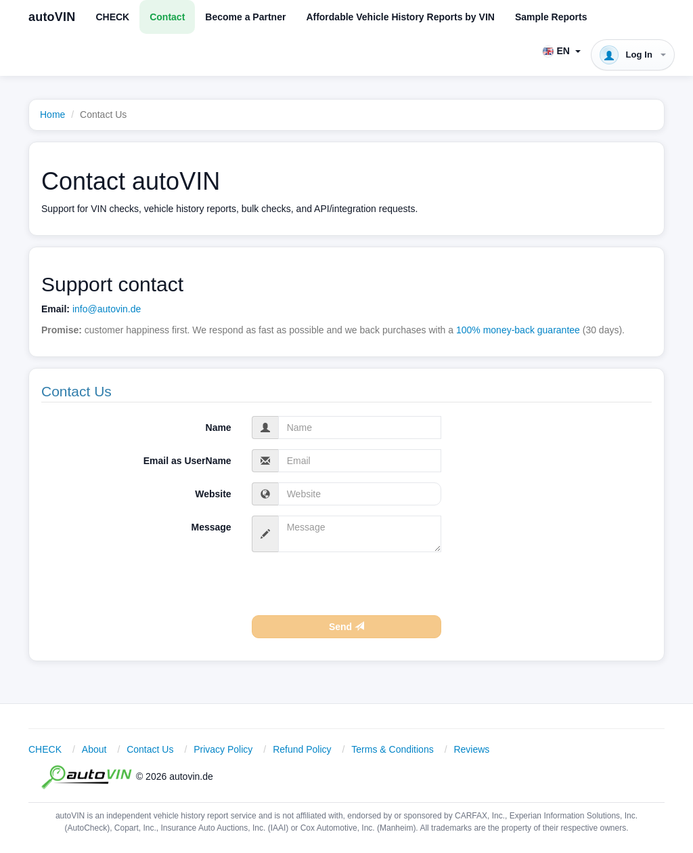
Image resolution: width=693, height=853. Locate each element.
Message (211, 527)
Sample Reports (551, 17)
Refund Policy (302, 749)
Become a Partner (245, 17)
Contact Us (150, 749)
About (94, 749)
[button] (561, 51)
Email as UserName (187, 460)
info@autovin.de (106, 309)
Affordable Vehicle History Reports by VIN (400, 17)
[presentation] (354, 588)
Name (218, 427)
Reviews (471, 749)
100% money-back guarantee (518, 330)
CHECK (112, 17)
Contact (167, 17)
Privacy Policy (223, 749)
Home (52, 114)
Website (213, 493)
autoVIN (51, 17)
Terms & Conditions (392, 749)
